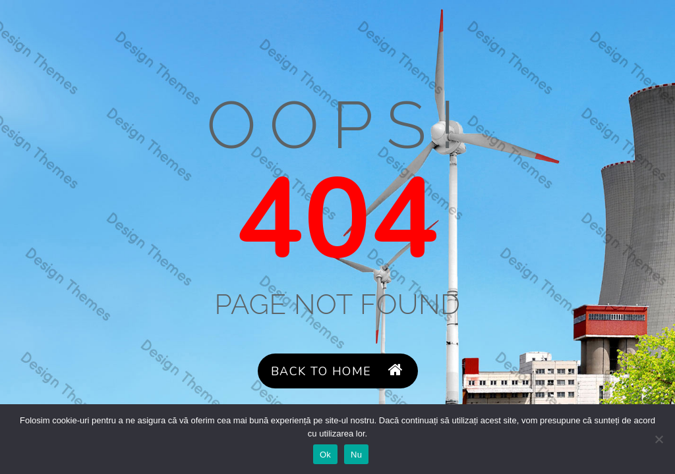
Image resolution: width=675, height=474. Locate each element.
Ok (325, 455)
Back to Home (337, 371)
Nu (356, 455)
